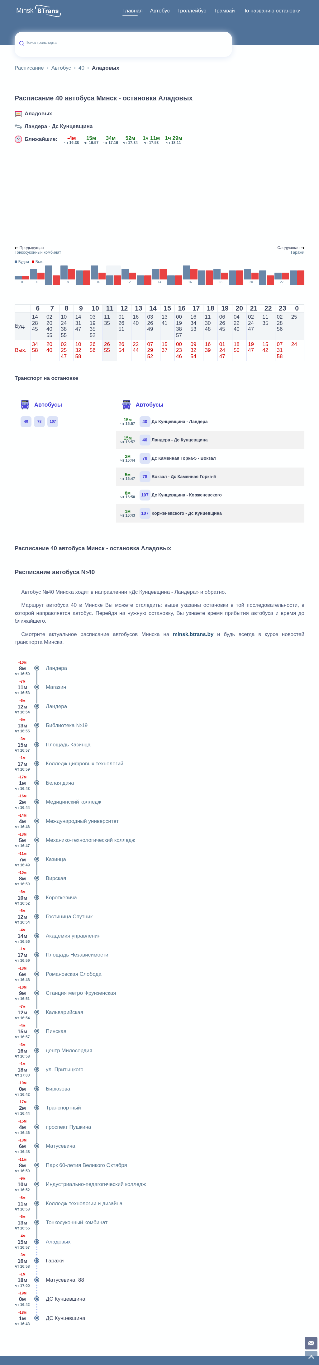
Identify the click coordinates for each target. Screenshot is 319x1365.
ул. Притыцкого (49, 1070)
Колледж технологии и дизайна (68, 1204)
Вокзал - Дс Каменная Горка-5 (168, 476)
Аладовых (38, 114)
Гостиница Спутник (54, 917)
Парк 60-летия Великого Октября (71, 1165)
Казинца (40, 860)
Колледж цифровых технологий (69, 764)
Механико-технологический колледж (75, 840)
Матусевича (45, 1146)
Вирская (40, 878)
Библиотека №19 (51, 726)
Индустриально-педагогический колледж (80, 1184)
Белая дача (44, 783)
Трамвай (224, 11)
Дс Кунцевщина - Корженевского (171, 495)
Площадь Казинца (53, 745)
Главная (132, 11)
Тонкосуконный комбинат (61, 1223)
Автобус (160, 11)
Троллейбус (191, 11)
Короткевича (46, 898)
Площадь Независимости (61, 955)
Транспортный (48, 1108)
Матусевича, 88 (49, 1280)
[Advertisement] (159, 197)
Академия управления (58, 936)
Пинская (40, 1031)
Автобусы (41, 404)
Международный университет (67, 821)
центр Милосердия (53, 1051)
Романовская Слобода (58, 974)
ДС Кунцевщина (50, 1299)
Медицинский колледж (58, 802)
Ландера (41, 668)
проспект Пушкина (53, 1127)
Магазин (40, 687)
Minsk (25, 10)
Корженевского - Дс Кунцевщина (171, 513)
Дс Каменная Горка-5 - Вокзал (168, 458)
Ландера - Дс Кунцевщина (59, 126)
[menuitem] (132, 11)
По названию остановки (271, 11)
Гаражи (39, 1261)
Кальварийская (49, 1012)
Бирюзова (42, 1089)
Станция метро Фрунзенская (65, 993)
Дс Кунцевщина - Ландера (164, 421)
